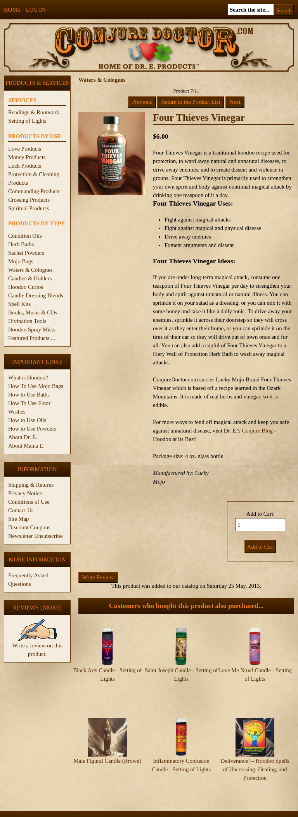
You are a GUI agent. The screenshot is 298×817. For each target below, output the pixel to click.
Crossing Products (29, 200)
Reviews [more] (37, 607)
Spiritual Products (28, 208)
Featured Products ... (31, 338)
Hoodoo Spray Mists (31, 329)
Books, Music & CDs (32, 312)
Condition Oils (25, 236)
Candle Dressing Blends (35, 295)
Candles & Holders (30, 278)
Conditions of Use (29, 502)
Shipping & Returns (31, 485)
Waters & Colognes (30, 270)
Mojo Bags (20, 261)
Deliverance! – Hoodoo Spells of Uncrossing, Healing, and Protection (255, 754)
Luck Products (24, 166)
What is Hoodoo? (28, 377)
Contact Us (21, 510)
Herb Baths (21, 244)
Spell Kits (19, 304)
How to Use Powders (32, 429)
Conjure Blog (257, 430)
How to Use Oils (27, 420)
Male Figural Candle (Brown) (108, 746)
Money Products (26, 157)
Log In (35, 10)
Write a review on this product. (37, 646)
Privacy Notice (25, 493)
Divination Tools (27, 321)
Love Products (24, 149)
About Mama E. (26, 446)
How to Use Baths (29, 394)
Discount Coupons (29, 527)
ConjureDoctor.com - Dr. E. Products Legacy (101, 812)
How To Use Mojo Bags (35, 386)
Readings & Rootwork (33, 112)
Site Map (18, 519)
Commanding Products (34, 191)
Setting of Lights (27, 121)
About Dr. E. (22, 437)
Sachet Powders (26, 253)
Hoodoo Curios (25, 287)
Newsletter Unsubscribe (35, 536)
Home (12, 10)
